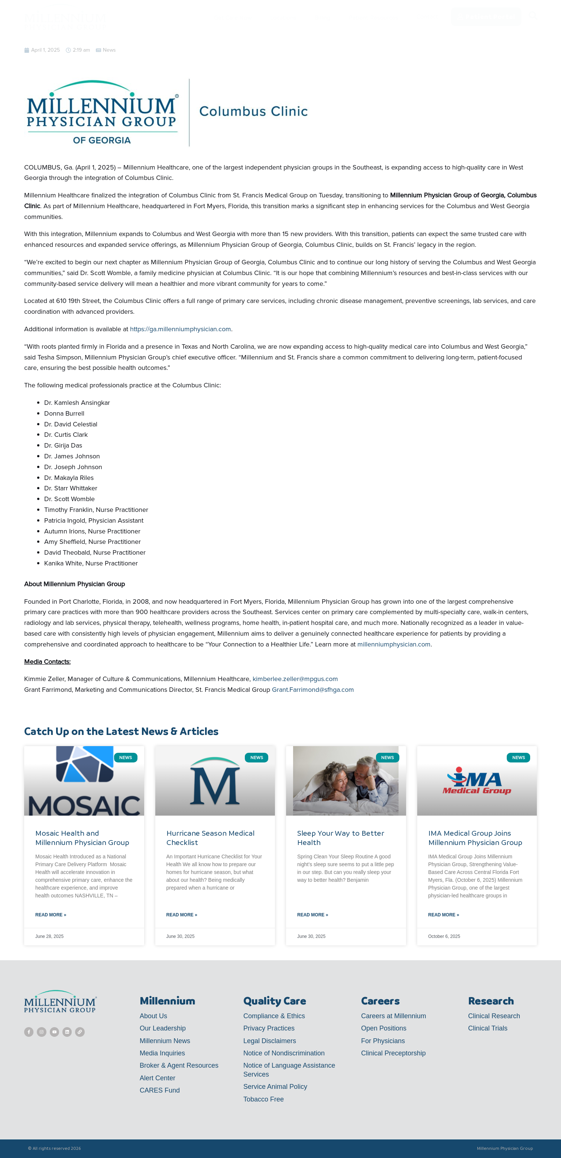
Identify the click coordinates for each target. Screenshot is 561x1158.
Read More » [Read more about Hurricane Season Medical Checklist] (181, 914)
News (109, 50)
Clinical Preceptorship (393, 1053)
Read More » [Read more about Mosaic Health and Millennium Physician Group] (50, 914)
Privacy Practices (269, 1028)
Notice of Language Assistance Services (289, 1070)
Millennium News (165, 1041)
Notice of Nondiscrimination (284, 1053)
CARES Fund (160, 1090)
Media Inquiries (162, 1053)
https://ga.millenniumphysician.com (180, 329)
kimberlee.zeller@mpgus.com (295, 679)
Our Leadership (163, 1028)
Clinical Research (494, 1016)
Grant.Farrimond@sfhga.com (313, 689)
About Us (153, 1016)
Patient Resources (368, 16)
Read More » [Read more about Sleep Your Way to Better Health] (312, 914)
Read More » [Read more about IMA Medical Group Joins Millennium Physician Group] (443, 914)
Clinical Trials (488, 1028)
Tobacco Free (263, 1099)
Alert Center (157, 1078)
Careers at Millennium (393, 1016)
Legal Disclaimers (269, 1041)
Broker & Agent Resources (179, 1065)
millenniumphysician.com (394, 644)
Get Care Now (222, 16)
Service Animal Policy (275, 1086)
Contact (427, 16)
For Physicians (383, 1041)
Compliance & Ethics (274, 1016)
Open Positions (383, 1028)
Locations (274, 16)
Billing (314, 16)
